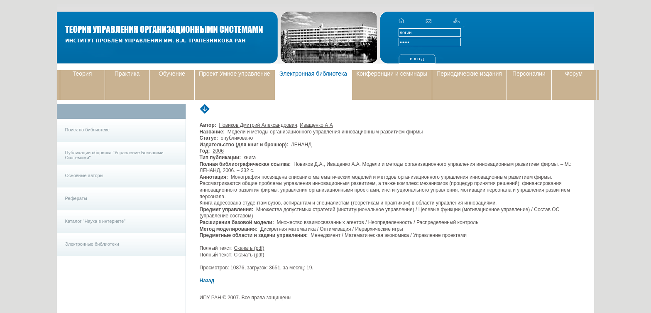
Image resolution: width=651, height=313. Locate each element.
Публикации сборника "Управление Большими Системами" (114, 155)
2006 (218, 151)
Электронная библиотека (313, 73)
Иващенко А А (316, 125)
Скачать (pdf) (249, 248)
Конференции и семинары (391, 73)
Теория (82, 73)
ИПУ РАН (210, 298)
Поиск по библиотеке (87, 129)
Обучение (172, 73)
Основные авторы (84, 175)
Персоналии (529, 73)
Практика (127, 73)
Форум (574, 73)
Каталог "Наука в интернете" (95, 221)
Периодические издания (469, 73)
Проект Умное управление (234, 73)
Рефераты (76, 198)
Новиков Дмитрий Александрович (258, 125)
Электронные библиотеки (92, 244)
